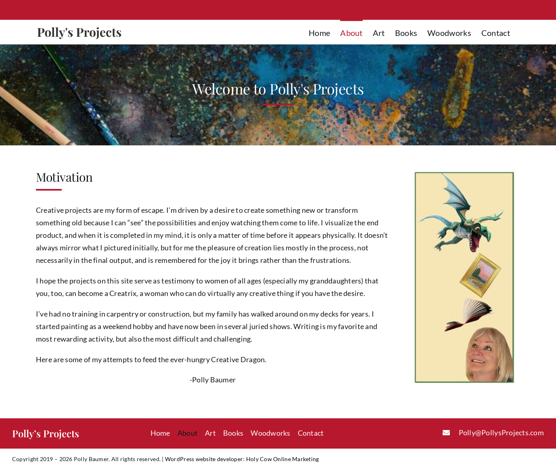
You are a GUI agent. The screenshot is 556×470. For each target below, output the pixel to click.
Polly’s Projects (45, 433)
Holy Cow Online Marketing (282, 458)
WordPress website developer (204, 458)
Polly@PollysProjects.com (501, 432)
